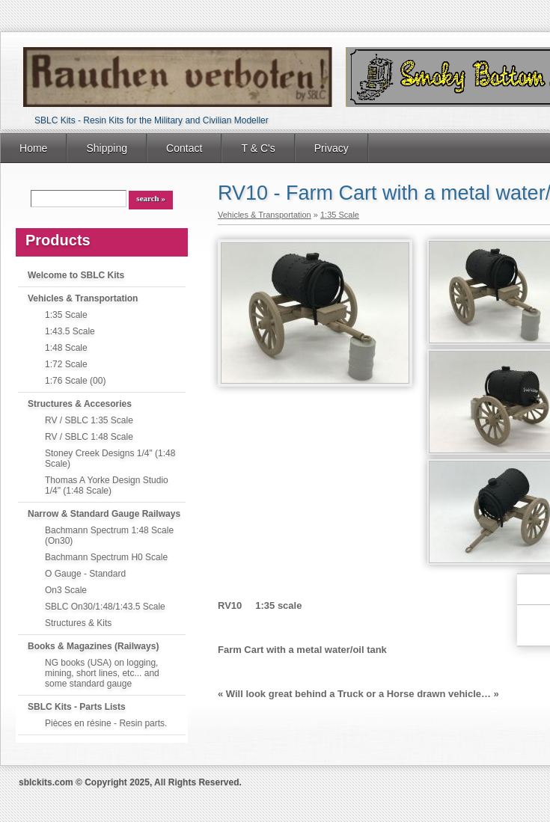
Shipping (106, 148)
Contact (184, 148)
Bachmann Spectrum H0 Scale (106, 557)
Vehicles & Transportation (83, 298)
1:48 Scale (66, 348)
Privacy (331, 148)
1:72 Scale (66, 364)
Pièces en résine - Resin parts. (106, 723)
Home (33, 148)
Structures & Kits (78, 623)
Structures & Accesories (80, 404)
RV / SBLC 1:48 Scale (89, 437)
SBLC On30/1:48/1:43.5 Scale (105, 606)
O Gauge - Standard (85, 573)
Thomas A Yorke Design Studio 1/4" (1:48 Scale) (106, 485)
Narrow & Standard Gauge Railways (104, 514)
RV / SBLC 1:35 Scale (89, 420)
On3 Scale (66, 590)
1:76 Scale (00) (75, 380)
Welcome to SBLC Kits (76, 275)
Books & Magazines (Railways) (93, 646)
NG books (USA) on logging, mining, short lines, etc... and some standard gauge (102, 673)
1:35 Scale (66, 315)
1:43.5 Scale (70, 331)
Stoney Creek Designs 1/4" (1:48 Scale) (110, 458)
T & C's (258, 148)
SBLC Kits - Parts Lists (77, 707)
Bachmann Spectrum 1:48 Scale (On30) (109, 535)
